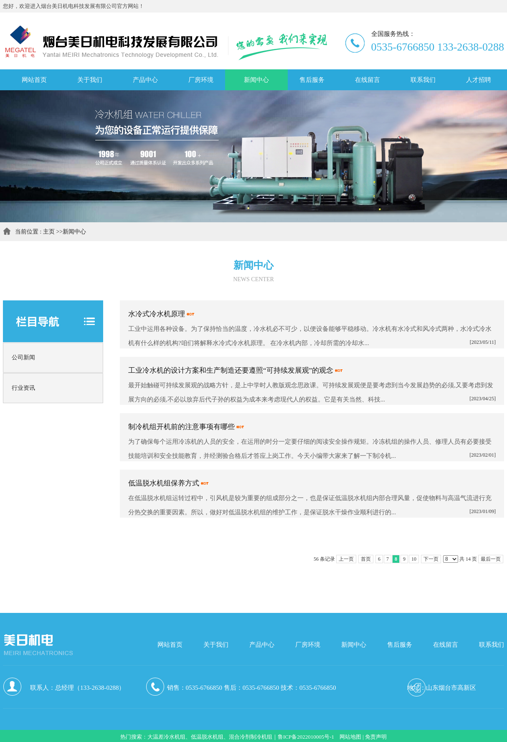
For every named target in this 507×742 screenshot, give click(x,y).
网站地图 (350, 737)
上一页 (346, 559)
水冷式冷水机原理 (156, 314)
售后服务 (399, 644)
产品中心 (261, 644)
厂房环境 (307, 644)
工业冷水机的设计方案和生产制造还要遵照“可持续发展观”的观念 (230, 370)
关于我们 (215, 644)
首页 (366, 559)
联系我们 (491, 644)
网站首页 (170, 644)
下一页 (431, 559)
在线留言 (445, 644)
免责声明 (376, 737)
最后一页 (491, 559)
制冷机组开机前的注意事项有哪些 (181, 427)
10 (413, 559)
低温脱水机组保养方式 (163, 483)
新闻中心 (74, 232)
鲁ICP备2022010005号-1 (306, 737)
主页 (49, 232)
